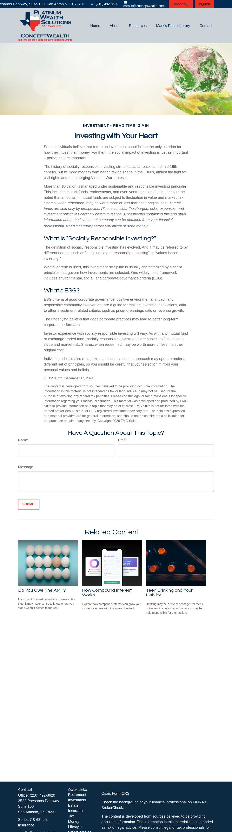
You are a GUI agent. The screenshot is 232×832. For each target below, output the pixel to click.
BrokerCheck (112, 808)
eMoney (180, 4)
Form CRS (121, 793)
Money (73, 821)
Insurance (76, 811)
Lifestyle (75, 827)
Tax (71, 816)
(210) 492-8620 (104, 4)
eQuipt (204, 4)
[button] (95, 26)
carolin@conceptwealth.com (144, 4)
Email (122, 440)
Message (25, 467)
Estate (73, 805)
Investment (77, 800)
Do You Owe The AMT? (42, 590)
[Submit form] (28, 504)
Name (23, 440)
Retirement (77, 795)
